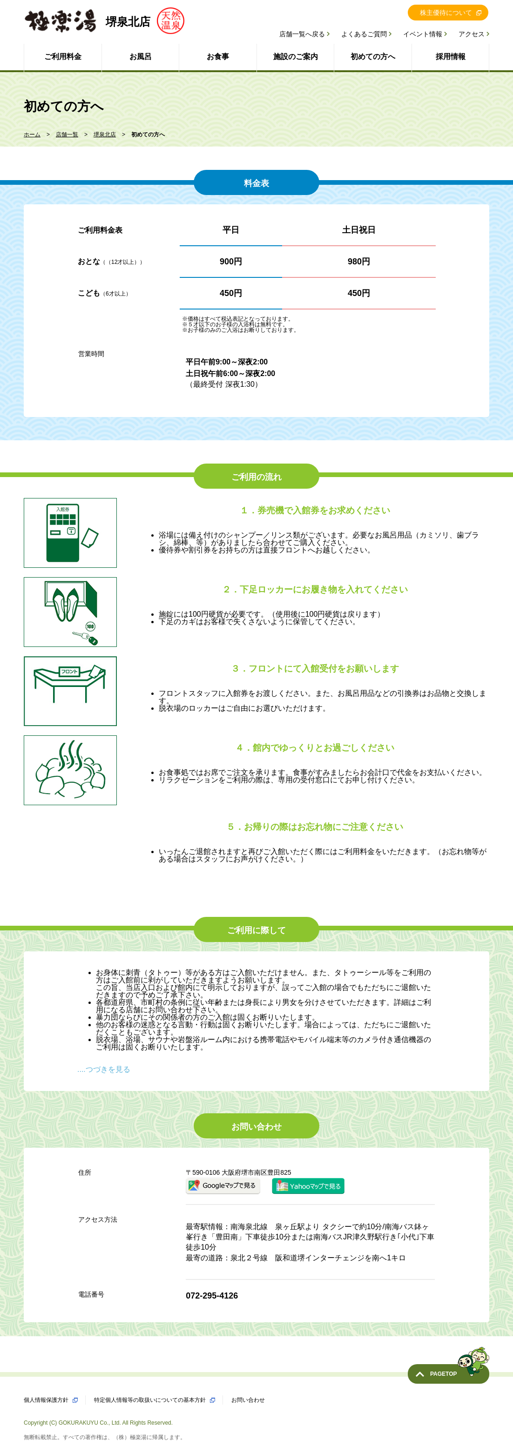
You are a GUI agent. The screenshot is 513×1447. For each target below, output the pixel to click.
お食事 (218, 57)
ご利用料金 (62, 57)
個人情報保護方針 (46, 1400)
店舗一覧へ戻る (302, 34)
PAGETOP (459, 1370)
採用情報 (451, 57)
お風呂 (140, 57)
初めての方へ (373, 57)
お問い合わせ (248, 1400)
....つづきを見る (103, 1069)
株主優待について (446, 12)
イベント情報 (422, 34)
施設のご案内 (295, 57)
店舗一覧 (67, 134)
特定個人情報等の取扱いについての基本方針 (150, 1400)
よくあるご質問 (364, 34)
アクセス (472, 34)
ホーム (32, 134)
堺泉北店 (105, 134)
